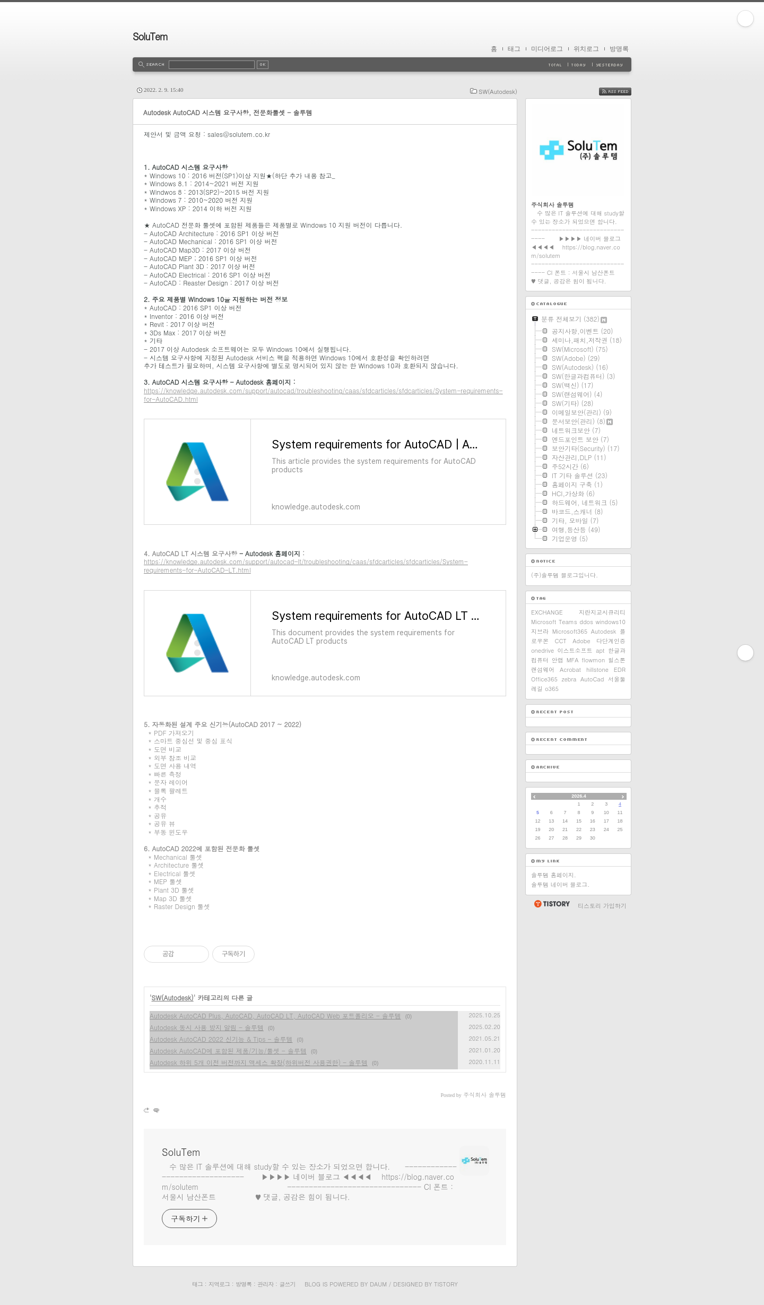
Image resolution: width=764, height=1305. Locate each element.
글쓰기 (287, 1284)
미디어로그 (547, 49)
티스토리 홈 (551, 904)
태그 (514, 49)
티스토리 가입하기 (602, 906)
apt (600, 650)
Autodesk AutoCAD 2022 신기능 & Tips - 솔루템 (221, 1038)
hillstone (597, 669)
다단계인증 (611, 641)
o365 (552, 689)
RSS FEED (623, 92)
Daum (378, 1284)
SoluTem (150, 36)
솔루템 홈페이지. (553, 875)
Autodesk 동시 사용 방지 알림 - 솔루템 (207, 1027)
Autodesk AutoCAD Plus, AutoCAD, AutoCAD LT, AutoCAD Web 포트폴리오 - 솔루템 (275, 1015)
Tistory (446, 1284)
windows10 (611, 622)
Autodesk (604, 631)
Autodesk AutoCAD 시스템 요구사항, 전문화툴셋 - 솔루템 (227, 112)
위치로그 (586, 49)
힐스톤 (617, 660)
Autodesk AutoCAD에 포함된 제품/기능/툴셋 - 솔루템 (228, 1050)
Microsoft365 (569, 631)
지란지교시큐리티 (602, 612)
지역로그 (219, 1284)
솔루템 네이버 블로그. (560, 884)
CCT (560, 641)
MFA (573, 660)
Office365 (544, 679)
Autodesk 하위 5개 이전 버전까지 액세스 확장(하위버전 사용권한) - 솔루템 (259, 1062)
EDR (620, 669)
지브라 (540, 631)
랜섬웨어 (542, 669)
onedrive (542, 650)
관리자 (265, 1284)
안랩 (557, 660)
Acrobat (570, 669)
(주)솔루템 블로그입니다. (564, 575)
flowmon (593, 660)
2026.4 (578, 796)
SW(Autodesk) (498, 92)
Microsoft (543, 622)
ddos (586, 622)
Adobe (581, 641)
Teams (568, 622)
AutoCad (592, 679)
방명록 (619, 49)
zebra (568, 679)
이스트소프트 (575, 650)
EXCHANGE (547, 612)
